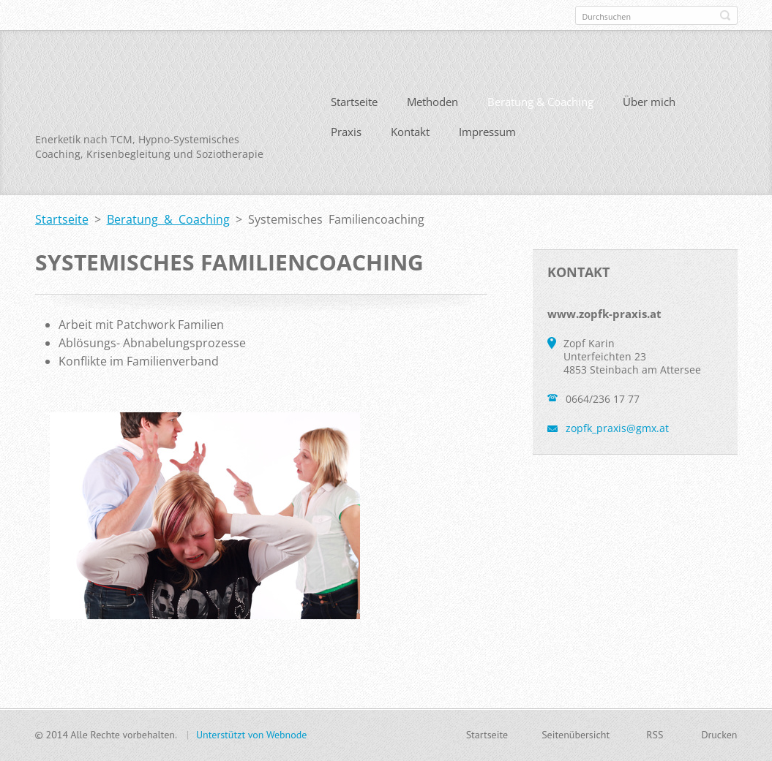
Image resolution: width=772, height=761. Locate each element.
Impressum (487, 131)
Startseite (354, 101)
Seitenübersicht (575, 734)
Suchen (725, 15)
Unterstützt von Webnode (251, 734)
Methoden (432, 101)
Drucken (719, 734)
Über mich (649, 101)
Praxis (346, 131)
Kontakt (410, 131)
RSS (654, 734)
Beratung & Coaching (540, 101)
